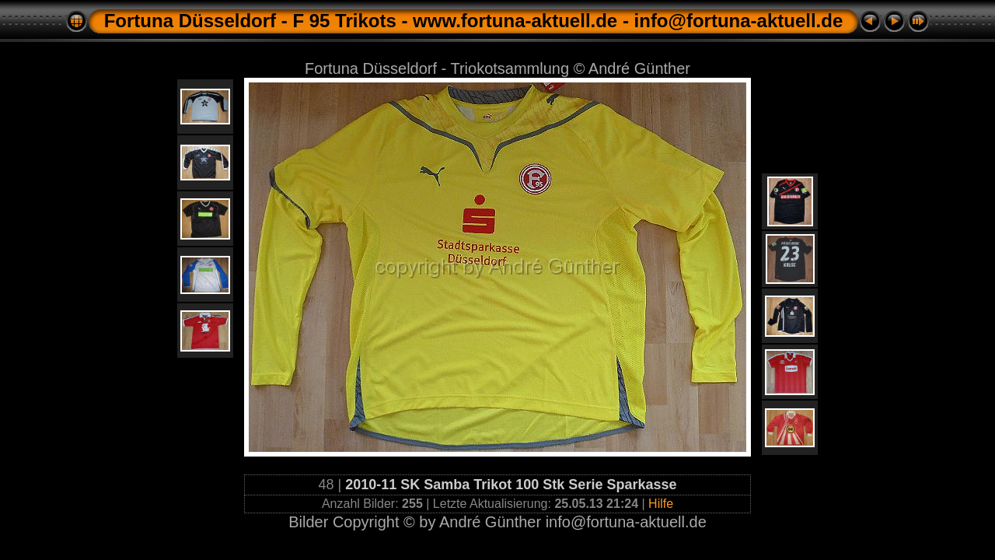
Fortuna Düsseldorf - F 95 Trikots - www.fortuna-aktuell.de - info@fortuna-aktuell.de (473, 20)
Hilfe (660, 503)
